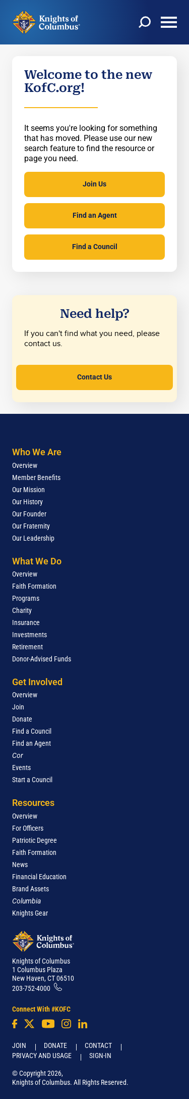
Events (21, 767)
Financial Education (39, 877)
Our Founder (29, 514)
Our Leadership (33, 538)
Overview (24, 465)
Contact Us (94, 377)
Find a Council (94, 247)
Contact (98, 1045)
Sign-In (100, 1056)
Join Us (94, 184)
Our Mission (28, 490)
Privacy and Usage (42, 1056)
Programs (25, 598)
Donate (22, 719)
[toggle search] (145, 22)
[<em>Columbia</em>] (30, 901)
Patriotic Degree (34, 840)
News (20, 865)
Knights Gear (30, 913)
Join (18, 707)
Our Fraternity (31, 526)
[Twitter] (29, 1023)
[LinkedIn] (82, 1023)
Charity (22, 610)
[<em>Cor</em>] (17, 755)
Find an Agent (95, 215)
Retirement (27, 647)
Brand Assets (30, 889)
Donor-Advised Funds (41, 659)
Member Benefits (36, 477)
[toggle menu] (169, 22)
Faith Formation (34, 586)
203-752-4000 (31, 988)
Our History (27, 502)
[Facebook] (14, 1023)
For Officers (27, 828)
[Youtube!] (48, 1023)
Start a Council (32, 780)
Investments (29, 635)
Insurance (26, 622)
